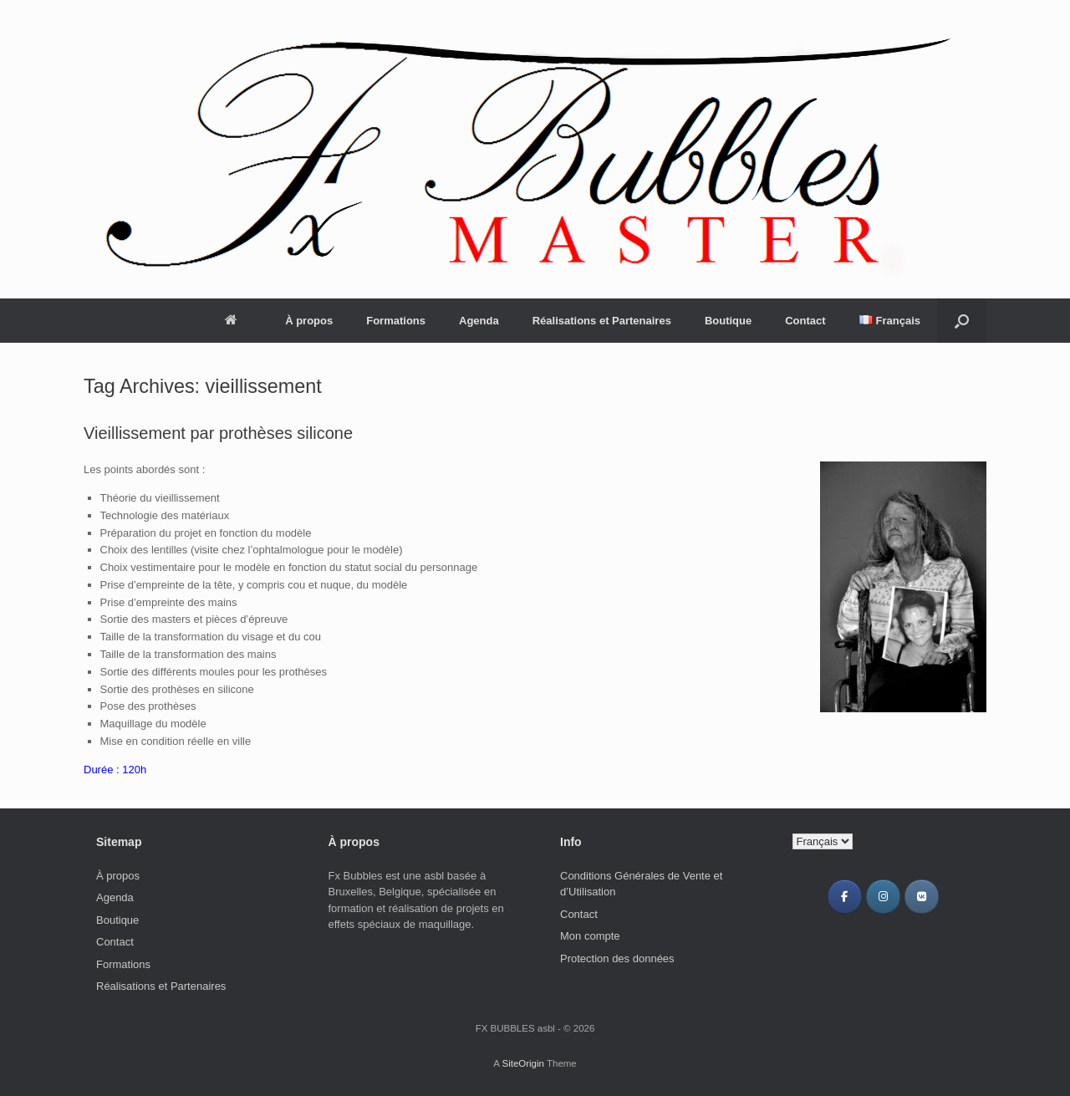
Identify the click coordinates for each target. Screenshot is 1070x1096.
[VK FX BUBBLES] (921, 896)
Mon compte (590, 936)
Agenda (479, 320)
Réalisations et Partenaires (601, 320)
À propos (309, 320)
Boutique (728, 320)
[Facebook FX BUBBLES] (845, 896)
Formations (395, 320)
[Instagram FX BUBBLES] (883, 896)
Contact (805, 320)
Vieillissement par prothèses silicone (218, 433)
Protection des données (617, 958)
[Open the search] (961, 320)
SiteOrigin (523, 1063)
